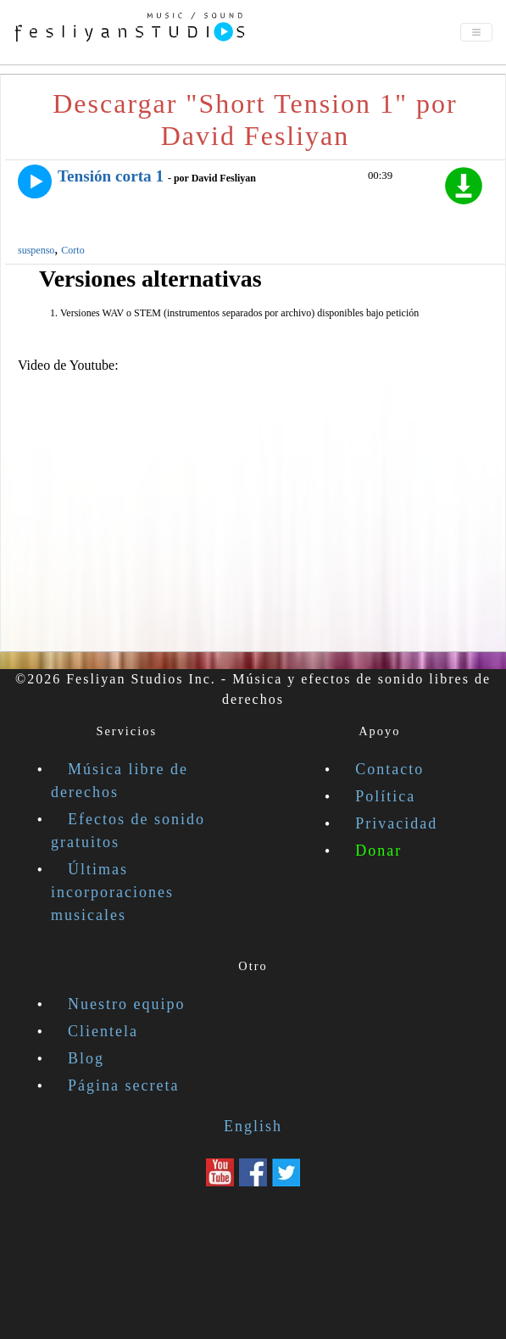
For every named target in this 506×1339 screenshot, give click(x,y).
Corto (72, 250)
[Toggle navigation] (476, 32)
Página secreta (123, 1085)
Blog (86, 1058)
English (253, 1126)
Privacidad (396, 823)
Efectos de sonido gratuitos (128, 831)
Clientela (103, 1031)
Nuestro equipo (126, 1004)
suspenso (36, 250)
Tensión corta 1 (111, 176)
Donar (378, 850)
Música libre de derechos (119, 781)
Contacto (389, 769)
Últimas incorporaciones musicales (112, 892)
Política (385, 796)
